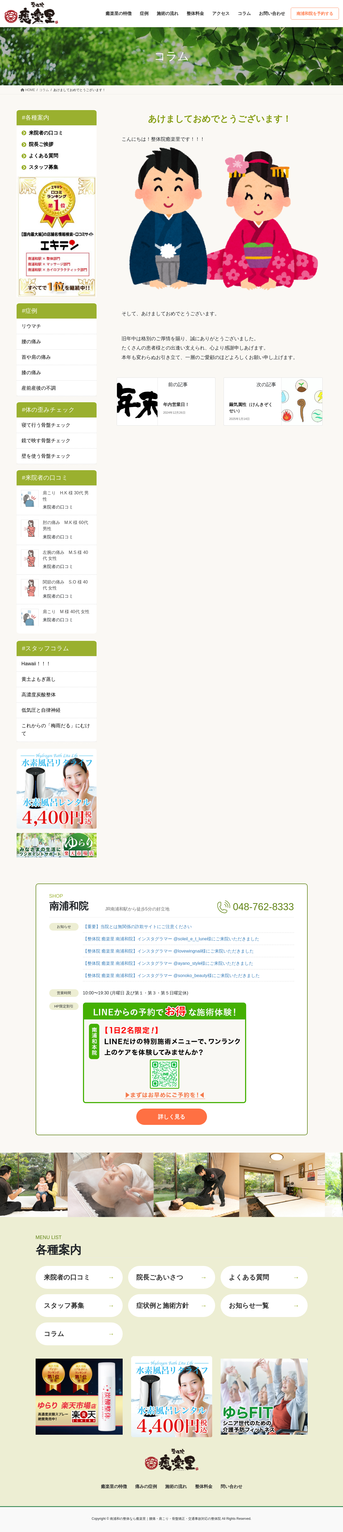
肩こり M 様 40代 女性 (66, 611)
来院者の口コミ (79, 1277)
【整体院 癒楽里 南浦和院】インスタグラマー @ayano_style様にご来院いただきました (168, 963)
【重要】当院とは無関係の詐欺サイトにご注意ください (137, 926)
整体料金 (203, 1486)
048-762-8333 (263, 906)
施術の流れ (176, 1486)
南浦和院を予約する (314, 13)
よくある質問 (264, 1277)
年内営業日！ (176, 404)
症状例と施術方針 (171, 1306)
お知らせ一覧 (264, 1306)
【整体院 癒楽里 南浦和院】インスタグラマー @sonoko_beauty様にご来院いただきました (171, 975)
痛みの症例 (146, 1486)
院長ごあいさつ (171, 1277)
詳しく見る (171, 1117)
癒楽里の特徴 (114, 1486)
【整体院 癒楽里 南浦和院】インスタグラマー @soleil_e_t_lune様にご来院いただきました (171, 939)
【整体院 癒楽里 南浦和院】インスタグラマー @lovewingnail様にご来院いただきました (168, 951)
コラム (79, 1334)
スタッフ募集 (79, 1306)
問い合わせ (231, 1486)
